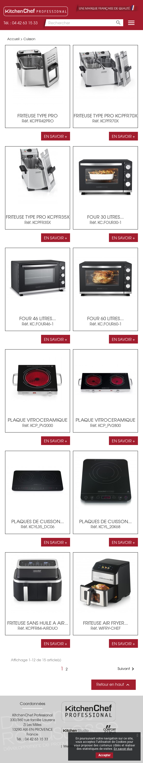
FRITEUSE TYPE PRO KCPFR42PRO (37, 118)
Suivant (127, 669)
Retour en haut (113, 684)
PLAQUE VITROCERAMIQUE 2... (105, 422)
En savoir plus (123, 748)
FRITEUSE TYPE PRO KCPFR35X (38, 216)
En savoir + (55, 136)
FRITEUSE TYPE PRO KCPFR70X (105, 115)
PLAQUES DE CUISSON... (37, 521)
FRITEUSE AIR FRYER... (105, 622)
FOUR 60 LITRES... (105, 318)
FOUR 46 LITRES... (37, 318)
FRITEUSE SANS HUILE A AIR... (37, 622)
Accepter (104, 755)
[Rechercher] (82, 22)
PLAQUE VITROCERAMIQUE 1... (37, 422)
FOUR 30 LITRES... (105, 216)
